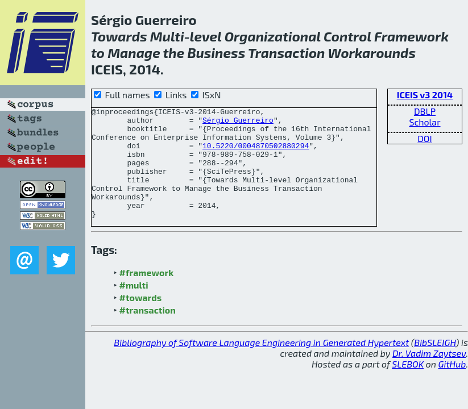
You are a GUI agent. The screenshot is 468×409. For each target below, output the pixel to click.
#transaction (147, 332)
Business (216, 52)
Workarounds (372, 52)
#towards (140, 319)
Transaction (286, 52)
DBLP (425, 111)
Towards (119, 36)
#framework (146, 294)
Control (347, 36)
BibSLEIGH (434, 364)
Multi (167, 36)
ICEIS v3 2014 (425, 94)
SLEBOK (408, 386)
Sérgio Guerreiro (238, 123)
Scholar (424, 121)
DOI (424, 138)
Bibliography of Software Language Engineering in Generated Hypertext (261, 364)
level (206, 36)
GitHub (452, 386)
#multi (133, 307)
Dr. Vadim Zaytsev (429, 375)
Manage (133, 52)
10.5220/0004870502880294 (255, 154)
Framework (411, 36)
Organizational (273, 36)
